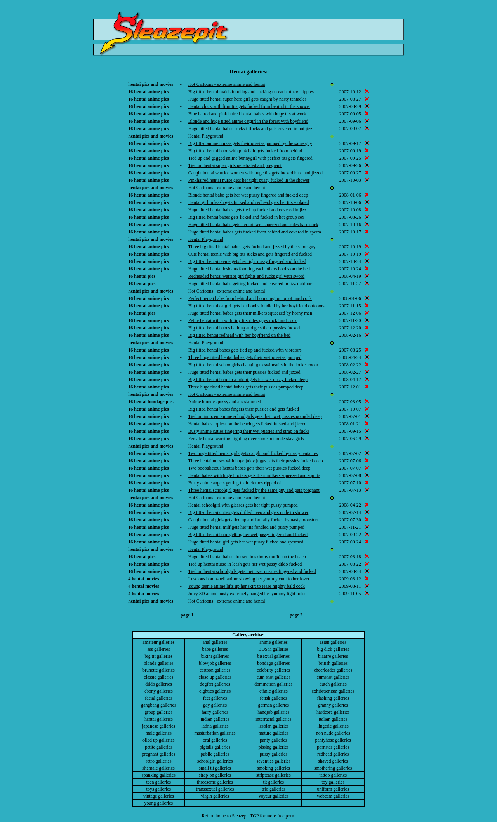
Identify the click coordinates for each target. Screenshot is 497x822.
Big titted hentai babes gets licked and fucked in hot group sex (246, 217)
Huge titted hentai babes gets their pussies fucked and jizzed (244, 372)
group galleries (159, 712)
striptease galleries (273, 775)
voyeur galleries (273, 796)
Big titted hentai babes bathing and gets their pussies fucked (244, 328)
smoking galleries (273, 768)
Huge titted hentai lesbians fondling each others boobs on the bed (249, 269)
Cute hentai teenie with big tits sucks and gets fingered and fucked (250, 254)
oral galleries (215, 740)
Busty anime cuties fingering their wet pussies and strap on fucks (248, 431)
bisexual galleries (273, 656)
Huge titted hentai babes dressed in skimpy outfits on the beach (247, 556)
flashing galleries (333, 698)
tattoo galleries (333, 775)
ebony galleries (158, 691)
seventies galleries (274, 761)
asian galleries (333, 642)
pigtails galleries (215, 747)
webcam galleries (333, 796)
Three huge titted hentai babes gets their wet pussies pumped (245, 357)
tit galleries (273, 782)
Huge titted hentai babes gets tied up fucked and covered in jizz (247, 209)
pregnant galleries (159, 754)
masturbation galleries (214, 733)
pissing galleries (274, 747)
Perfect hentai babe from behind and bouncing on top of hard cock (250, 298)
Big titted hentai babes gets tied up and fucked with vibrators (245, 350)
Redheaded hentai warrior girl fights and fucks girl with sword (246, 276)
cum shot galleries (273, 677)
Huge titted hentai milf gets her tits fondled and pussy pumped (246, 527)
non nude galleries (333, 733)
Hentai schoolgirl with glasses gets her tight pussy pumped (243, 505)
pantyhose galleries (333, 740)
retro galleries (158, 761)
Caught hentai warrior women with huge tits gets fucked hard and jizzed (255, 173)
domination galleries (273, 684)
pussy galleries (273, 754)
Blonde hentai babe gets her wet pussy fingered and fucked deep (248, 195)
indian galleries (215, 719)
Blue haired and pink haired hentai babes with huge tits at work (247, 114)
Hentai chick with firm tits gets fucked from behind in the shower (249, 106)
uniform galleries (333, 789)
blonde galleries (158, 663)
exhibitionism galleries (333, 691)
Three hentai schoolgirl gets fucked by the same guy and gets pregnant (254, 490)
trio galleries (273, 789)
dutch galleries (333, 684)
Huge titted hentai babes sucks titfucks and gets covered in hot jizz (250, 128)
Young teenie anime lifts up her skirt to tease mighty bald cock (246, 586)
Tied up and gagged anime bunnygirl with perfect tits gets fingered (250, 158)
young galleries (158, 803)
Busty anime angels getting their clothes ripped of (234, 483)
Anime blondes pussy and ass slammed (224, 401)
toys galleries (158, 789)
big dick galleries (333, 649)
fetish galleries (273, 698)
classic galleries (159, 677)
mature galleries (273, 733)
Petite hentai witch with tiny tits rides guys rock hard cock (242, 320)
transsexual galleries (215, 789)
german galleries (273, 705)
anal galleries (215, 642)
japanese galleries (158, 726)
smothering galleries (333, 768)
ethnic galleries (273, 691)
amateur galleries (158, 642)
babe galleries (215, 649)
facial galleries (158, 698)
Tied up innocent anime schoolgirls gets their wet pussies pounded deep (255, 416)
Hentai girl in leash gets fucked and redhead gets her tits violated (248, 202)
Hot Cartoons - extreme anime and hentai (226, 84)
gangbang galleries (158, 705)
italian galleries (333, 719)
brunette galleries (158, 670)
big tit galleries (158, 656)
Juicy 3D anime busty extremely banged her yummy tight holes (247, 593)
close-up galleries (214, 677)
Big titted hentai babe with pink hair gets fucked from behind (245, 150)
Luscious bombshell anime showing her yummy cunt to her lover (248, 579)
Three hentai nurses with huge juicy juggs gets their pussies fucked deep (255, 460)
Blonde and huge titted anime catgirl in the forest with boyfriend (248, 121)
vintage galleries (158, 796)
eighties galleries (215, 691)
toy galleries (332, 782)
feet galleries (215, 698)
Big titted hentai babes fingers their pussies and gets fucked (243, 409)
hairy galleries (215, 712)
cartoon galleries (215, 670)
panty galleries (273, 740)
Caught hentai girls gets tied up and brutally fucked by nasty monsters (253, 519)
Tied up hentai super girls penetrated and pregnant (235, 165)
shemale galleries (158, 768)
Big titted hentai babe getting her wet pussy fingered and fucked (248, 534)
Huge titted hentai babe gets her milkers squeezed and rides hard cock (253, 224)
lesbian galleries (274, 726)
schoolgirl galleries (215, 761)
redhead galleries (333, 754)
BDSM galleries (274, 649)
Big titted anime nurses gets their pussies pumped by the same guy (250, 143)
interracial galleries (273, 719)
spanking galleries (159, 775)
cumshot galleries (333, 677)
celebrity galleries (273, 670)
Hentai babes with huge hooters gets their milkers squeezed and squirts (254, 475)
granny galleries (333, 705)
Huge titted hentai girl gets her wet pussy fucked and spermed (246, 542)
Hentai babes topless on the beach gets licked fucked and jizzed (247, 424)
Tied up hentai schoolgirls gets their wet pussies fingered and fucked (252, 571)
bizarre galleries (333, 656)
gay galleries (215, 705)
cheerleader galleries (333, 670)
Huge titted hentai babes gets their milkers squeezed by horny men (250, 313)
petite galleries (158, 747)
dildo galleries (158, 684)
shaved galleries (333, 761)
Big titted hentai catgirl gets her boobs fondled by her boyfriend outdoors (256, 305)
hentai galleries (158, 719)
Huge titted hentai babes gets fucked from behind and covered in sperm (254, 232)
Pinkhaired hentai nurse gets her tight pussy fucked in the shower (249, 180)
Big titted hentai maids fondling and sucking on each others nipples (251, 91)
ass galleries (158, 649)
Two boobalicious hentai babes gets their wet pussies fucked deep (249, 468)
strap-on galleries (215, 775)
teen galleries (158, 782)
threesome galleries (215, 782)
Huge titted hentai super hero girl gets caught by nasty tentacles (247, 99)
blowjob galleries (215, 663)
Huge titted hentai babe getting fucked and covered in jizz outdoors (251, 283)
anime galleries (273, 642)
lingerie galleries (333, 726)
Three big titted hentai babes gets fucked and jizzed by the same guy (252, 246)
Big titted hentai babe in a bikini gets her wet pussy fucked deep (248, 379)
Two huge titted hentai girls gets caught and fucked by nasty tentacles (253, 453)
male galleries (159, 733)
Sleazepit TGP (245, 816)
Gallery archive (247, 634)
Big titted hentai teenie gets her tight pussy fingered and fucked (247, 261)
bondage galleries (273, 663)
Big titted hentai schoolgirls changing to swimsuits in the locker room (253, 364)
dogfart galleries (215, 684)
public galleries (215, 754)
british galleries (333, 663)
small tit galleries (215, 768)
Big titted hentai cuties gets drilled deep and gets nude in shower (248, 512)
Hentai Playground (205, 136)
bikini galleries (215, 656)
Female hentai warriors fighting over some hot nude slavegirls (246, 438)
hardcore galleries (333, 712)
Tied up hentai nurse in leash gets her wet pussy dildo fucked (245, 564)
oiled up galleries (158, 740)
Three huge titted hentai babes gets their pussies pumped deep (246, 387)
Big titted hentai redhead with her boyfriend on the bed (239, 335)
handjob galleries (273, 712)
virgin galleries (215, 796)
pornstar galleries (333, 747)
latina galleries (214, 726)
